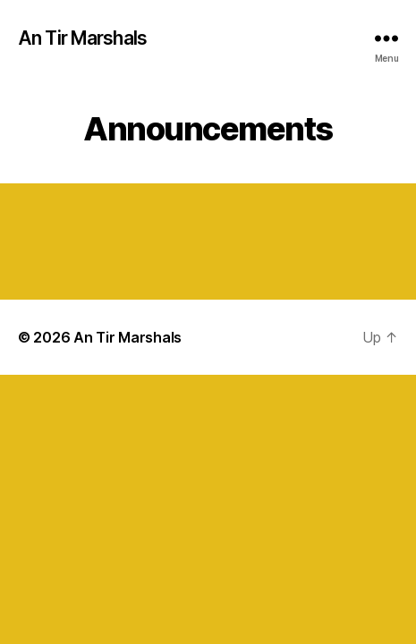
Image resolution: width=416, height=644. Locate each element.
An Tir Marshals (82, 38)
